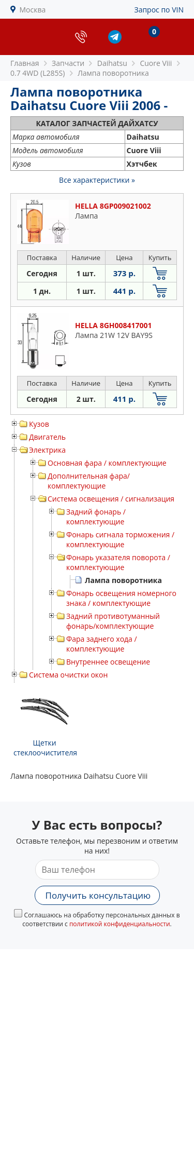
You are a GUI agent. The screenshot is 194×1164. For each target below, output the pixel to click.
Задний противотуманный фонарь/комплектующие (113, 621)
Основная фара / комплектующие (107, 463)
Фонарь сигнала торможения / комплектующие (120, 539)
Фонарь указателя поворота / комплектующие (118, 562)
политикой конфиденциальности (119, 923)
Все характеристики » (97, 180)
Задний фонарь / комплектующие (96, 516)
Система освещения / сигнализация (111, 499)
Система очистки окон (68, 675)
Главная (24, 63)
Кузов (39, 424)
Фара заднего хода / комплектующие (101, 644)
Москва (33, 10)
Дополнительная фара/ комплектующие (89, 481)
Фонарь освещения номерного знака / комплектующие (121, 598)
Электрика (47, 450)
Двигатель (47, 437)
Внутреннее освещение (108, 662)
